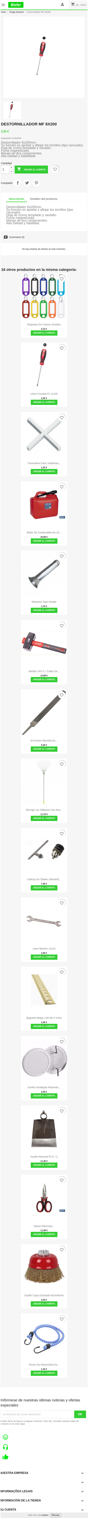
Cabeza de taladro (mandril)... (44, 879)
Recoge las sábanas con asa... (44, 809)
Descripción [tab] (16, 198)
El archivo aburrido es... (44, 740)
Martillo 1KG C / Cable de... (44, 671)
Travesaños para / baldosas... (44, 463)
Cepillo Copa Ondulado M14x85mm (44, 1295)
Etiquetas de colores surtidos (44, 324)
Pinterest (36, 182)
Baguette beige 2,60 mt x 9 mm (44, 1017)
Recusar (56, 1515)
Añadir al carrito (31, 169)
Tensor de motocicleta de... (44, 1364)
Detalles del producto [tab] (44, 198)
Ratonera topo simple (44, 601)
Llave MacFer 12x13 (44, 948)
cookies (44, 1515)
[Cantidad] (5, 169)
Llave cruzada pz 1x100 (44, 393)
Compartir (17, 182)
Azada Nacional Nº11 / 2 (44, 1156)
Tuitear (27, 182)
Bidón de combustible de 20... (44, 532)
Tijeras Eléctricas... (44, 1226)
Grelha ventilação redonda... (44, 1087)
